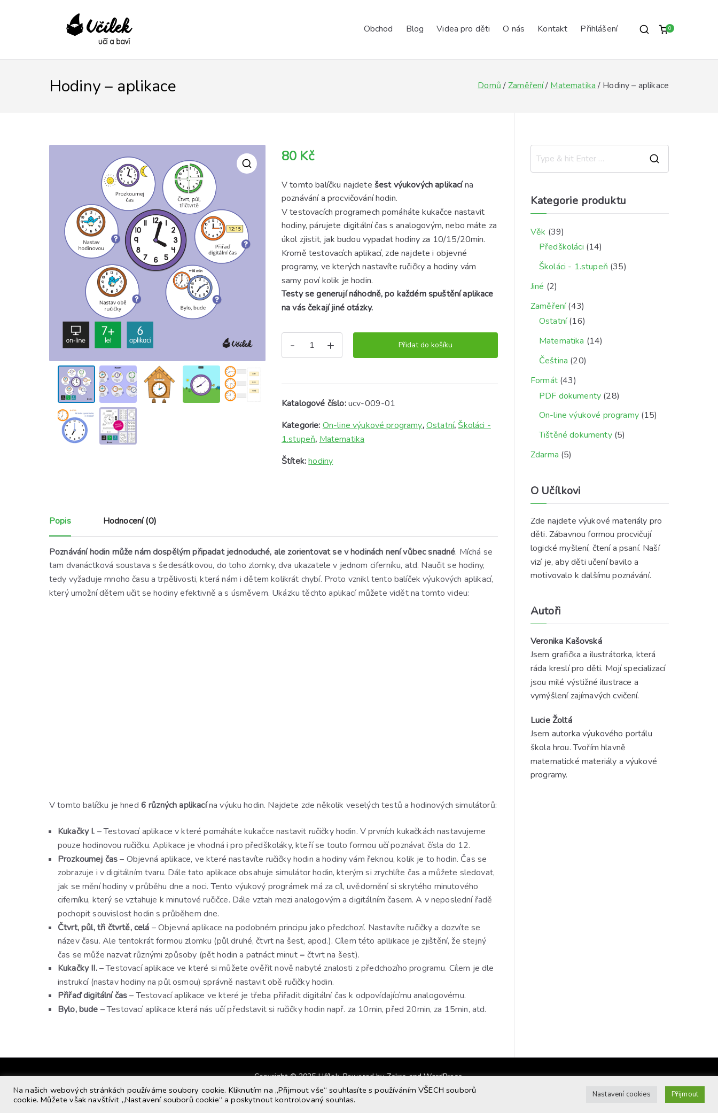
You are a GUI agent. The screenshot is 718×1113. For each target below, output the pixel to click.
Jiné (537, 286)
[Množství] (312, 345)
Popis (60, 521)
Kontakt (552, 29)
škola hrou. (550, 747)
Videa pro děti (463, 29)
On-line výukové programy (373, 425)
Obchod (378, 29)
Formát (544, 380)
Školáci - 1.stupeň (573, 267)
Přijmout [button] (685, 1094)
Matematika (573, 85)
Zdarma (544, 455)
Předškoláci (561, 247)
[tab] (60, 524)
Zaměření (525, 85)
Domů (489, 85)
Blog (415, 29)
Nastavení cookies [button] (621, 1094)
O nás (514, 29)
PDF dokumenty (570, 396)
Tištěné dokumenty (575, 435)
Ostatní (440, 425)
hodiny (320, 461)
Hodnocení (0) (130, 521)
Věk (537, 232)
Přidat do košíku (425, 345)
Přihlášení (599, 29)
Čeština (553, 361)
